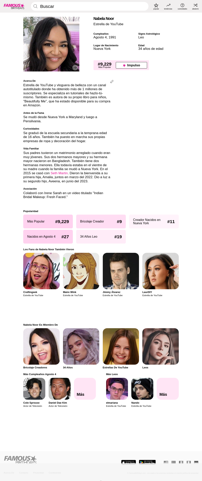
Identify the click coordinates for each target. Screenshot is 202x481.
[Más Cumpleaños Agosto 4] (85, 389)
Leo (141, 37)
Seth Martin (59, 173)
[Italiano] (189, 462)
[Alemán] (196, 462)
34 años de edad (150, 49)
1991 (112, 37)
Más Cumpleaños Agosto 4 (39, 374)
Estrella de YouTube (108, 24)
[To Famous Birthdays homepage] (14, 6)
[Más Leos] (168, 389)
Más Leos (112, 374)
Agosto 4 (100, 37)
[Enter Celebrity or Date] (89, 6)
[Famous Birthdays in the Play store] (147, 462)
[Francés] (181, 462)
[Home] (51, 460)
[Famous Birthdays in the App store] (128, 462)
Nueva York (102, 49)
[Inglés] (166, 462)
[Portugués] (173, 462)
